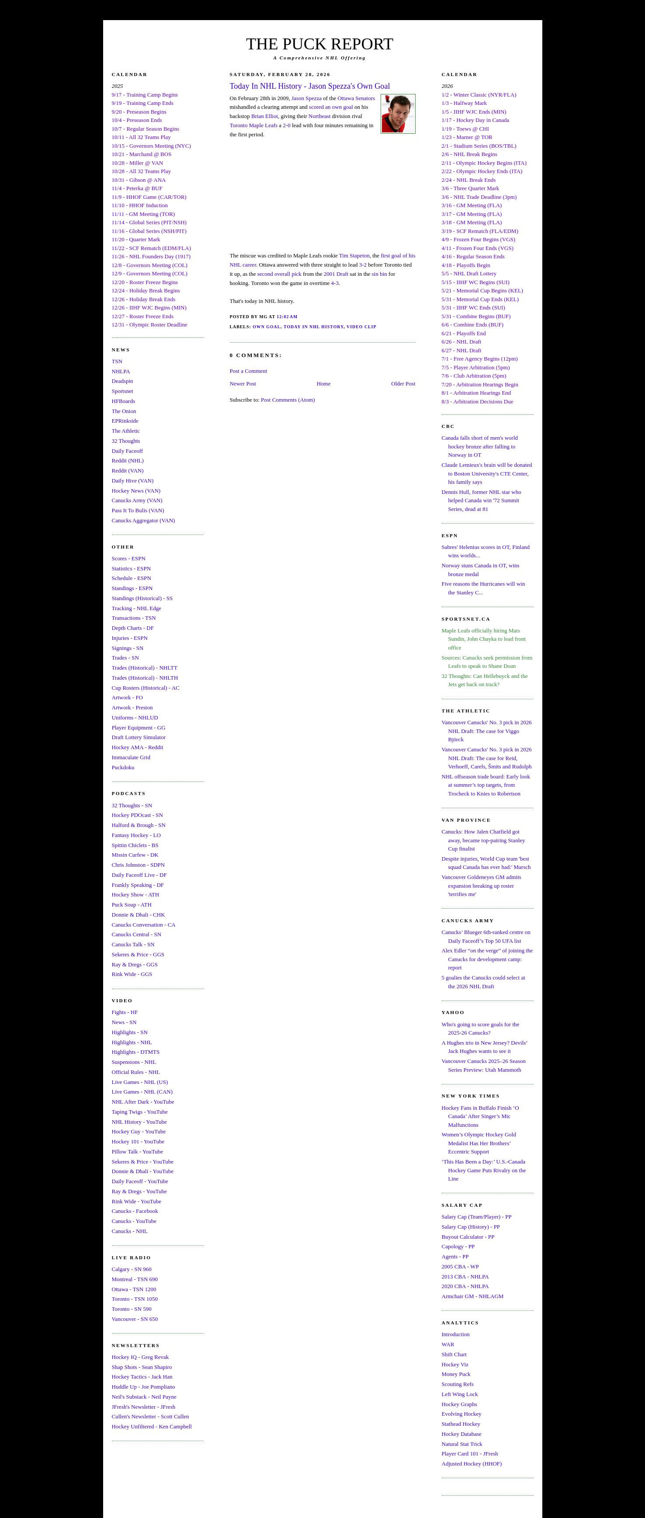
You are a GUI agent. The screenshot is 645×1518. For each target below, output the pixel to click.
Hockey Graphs (459, 1404)
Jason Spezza (306, 98)
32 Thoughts (126, 441)
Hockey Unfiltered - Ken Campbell (152, 1426)
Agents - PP (455, 1256)
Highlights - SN (130, 1032)
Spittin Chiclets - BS (135, 845)
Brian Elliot (264, 116)
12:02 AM (287, 316)
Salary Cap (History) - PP (471, 1226)
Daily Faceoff (127, 451)
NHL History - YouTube (139, 1122)
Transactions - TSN (134, 618)
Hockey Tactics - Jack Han (142, 1376)
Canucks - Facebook (135, 1211)
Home (324, 383)
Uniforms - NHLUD (135, 717)
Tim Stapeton (354, 255)
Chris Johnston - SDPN (138, 864)
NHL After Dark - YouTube (143, 1101)
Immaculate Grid (131, 757)
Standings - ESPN (132, 588)
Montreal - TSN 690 (135, 1279)
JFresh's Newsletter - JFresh (144, 1406)
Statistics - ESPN (131, 568)
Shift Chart (454, 1354)
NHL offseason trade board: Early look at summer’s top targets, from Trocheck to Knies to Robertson (486, 785)
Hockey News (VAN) (136, 490)
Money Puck (456, 1374)
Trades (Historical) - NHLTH (145, 677)
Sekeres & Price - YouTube (142, 1161)
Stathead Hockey (461, 1424)
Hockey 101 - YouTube (138, 1141)
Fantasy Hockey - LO (136, 835)
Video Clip (361, 326)
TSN (117, 361)
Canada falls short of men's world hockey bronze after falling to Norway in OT (480, 446)
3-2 (363, 264)
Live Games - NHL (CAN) (142, 1091)
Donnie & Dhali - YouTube (142, 1171)
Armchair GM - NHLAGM (473, 1296)
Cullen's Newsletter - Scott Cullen (150, 1416)
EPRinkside (125, 420)
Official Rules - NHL (136, 1072)
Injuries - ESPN (130, 638)
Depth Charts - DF (133, 628)
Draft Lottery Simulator (139, 737)
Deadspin (122, 381)
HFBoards (123, 401)
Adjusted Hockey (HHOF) (472, 1463)
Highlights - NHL (132, 1042)
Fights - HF (125, 1012)
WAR (448, 1344)
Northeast (320, 116)
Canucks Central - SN (137, 934)
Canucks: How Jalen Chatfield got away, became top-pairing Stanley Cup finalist (483, 840)
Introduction (456, 1334)
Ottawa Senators (356, 98)
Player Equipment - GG (139, 727)
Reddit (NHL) (128, 460)
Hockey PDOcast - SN (137, 815)
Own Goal (267, 326)
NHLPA (121, 371)
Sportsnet (122, 391)
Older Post (403, 383)
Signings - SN (128, 648)
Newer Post (243, 383)
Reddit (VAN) (128, 470)
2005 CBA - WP (460, 1266)
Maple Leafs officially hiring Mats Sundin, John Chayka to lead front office (484, 639)
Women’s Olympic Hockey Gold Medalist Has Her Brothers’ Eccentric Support (479, 1143)
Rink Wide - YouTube (137, 1201)
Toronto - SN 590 (132, 1309)
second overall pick (279, 274)
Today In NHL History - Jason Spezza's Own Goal (310, 86)
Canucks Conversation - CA (144, 924)
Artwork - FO (127, 697)
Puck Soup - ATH (132, 904)
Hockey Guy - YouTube (139, 1131)
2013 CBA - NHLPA (465, 1276)
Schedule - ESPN (131, 578)
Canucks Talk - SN (133, 944)
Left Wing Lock (460, 1394)
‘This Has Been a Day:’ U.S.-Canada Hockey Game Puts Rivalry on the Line (484, 1170)
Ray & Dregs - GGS (135, 964)
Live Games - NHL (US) (140, 1082)
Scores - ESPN (129, 558)
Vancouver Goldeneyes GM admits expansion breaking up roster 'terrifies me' (481, 885)
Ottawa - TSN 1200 (134, 1289)
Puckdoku (123, 767)
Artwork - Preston (132, 707)
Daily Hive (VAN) (133, 480)
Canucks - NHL (130, 1231)
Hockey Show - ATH (136, 894)
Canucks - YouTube (134, 1221)
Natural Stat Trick (462, 1444)
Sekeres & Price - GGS (138, 954)
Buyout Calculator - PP (468, 1236)
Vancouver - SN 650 (135, 1319)
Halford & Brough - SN (139, 825)
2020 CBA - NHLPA (465, 1286)
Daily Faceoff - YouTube (140, 1181)
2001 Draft (336, 274)
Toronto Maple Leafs (254, 125)
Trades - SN (125, 657)
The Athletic (126, 430)
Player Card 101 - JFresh (470, 1453)
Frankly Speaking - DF (138, 885)
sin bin (379, 274)
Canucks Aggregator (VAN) (143, 520)
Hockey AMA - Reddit (137, 747)
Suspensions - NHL (134, 1062)
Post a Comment (248, 371)
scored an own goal (331, 107)
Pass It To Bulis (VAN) (138, 510)
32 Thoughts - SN (132, 805)
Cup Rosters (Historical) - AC (146, 687)
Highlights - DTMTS (136, 1052)
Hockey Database (462, 1434)
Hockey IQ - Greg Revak (140, 1357)
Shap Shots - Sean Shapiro (142, 1367)
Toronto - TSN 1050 (135, 1299)
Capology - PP (458, 1246)
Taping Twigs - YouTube (140, 1111)
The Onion (124, 411)
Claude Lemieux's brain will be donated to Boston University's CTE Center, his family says (487, 473)
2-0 (286, 125)
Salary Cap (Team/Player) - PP (477, 1216)
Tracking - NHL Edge (137, 608)
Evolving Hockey (462, 1413)
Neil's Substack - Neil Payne (144, 1396)
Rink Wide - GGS (132, 974)
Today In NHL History (313, 326)
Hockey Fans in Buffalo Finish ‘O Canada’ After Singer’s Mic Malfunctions (480, 1116)
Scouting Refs (458, 1384)
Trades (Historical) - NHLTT (144, 667)
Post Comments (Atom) (288, 399)
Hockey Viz (455, 1364)
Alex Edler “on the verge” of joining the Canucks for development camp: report (487, 959)
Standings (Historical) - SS (142, 598)
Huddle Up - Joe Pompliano (143, 1386)
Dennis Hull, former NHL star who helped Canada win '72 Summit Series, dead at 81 (481, 500)
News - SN (124, 1022)
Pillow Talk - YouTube (137, 1151)
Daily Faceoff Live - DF (139, 875)
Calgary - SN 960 (132, 1269)
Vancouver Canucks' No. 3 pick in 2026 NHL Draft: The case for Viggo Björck (487, 731)
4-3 (335, 283)
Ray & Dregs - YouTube (139, 1191)
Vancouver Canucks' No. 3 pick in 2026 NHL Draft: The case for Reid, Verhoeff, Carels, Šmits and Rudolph (487, 758)
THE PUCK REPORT (319, 44)
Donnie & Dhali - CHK (138, 914)
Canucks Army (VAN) (137, 500)
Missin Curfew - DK (135, 854)
